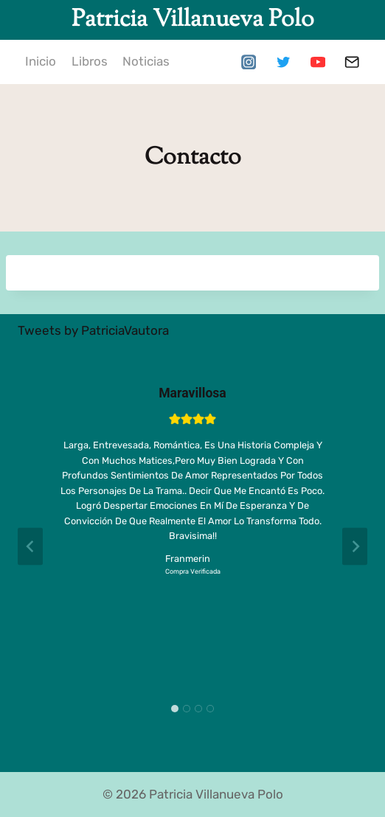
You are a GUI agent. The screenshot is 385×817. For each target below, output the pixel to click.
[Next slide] (354, 547)
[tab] (174, 708)
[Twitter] (283, 62)
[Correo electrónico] (352, 62)
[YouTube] (317, 62)
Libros (90, 61)
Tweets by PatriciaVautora (93, 330)
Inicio (40, 61)
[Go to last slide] (30, 547)
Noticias (146, 61)
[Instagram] (248, 62)
